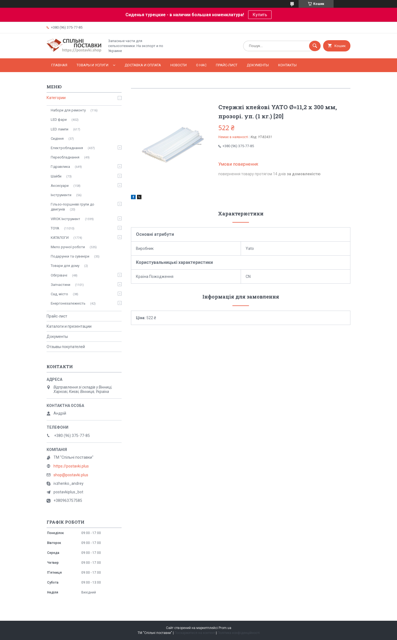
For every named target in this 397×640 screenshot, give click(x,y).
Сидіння (57, 138)
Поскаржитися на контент (195, 633)
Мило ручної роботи (68, 247)
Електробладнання (67, 148)
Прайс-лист (226, 65)
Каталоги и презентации (69, 326)
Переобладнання (65, 157)
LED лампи (59, 129)
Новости (178, 65)
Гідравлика (60, 167)
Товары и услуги (92, 65)
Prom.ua (225, 628)
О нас (201, 65)
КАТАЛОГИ (60, 238)
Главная (59, 65)
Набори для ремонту (68, 110)
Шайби (56, 176)
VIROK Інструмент (65, 219)
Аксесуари (60, 186)
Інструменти (61, 195)
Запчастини (60, 285)
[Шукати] (315, 46)
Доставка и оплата (143, 65)
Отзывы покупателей (66, 346)
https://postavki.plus (71, 466)
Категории (56, 97)
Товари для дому (65, 266)
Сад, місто (59, 294)
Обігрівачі (59, 275)
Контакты (287, 65)
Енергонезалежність (68, 303)
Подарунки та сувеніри (70, 256)
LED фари (59, 119)
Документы (258, 65)
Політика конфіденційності (239, 633)
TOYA (55, 228)
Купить (260, 14)
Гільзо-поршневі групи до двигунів (72, 206)
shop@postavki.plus (70, 475)
